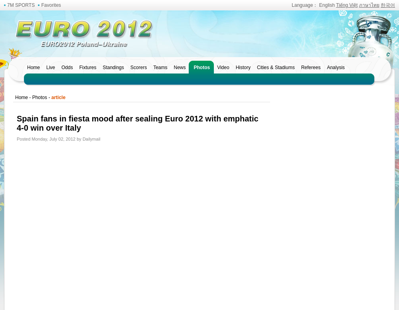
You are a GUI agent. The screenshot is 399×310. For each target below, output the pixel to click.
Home (33, 67)
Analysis (336, 67)
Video (223, 67)
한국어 (388, 5)
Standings (113, 67)
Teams (160, 67)
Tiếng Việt (347, 5)
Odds (67, 67)
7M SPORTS (21, 5)
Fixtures (88, 67)
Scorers (138, 67)
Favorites (51, 5)
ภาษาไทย (369, 5)
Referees (311, 67)
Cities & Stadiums (276, 67)
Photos (202, 67)
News (180, 67)
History (243, 67)
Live (50, 67)
